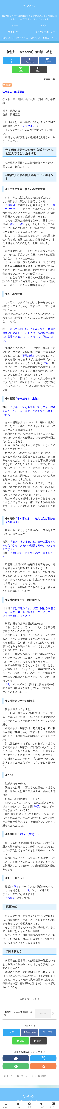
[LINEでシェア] (20, 69)
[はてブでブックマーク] (47, 60)
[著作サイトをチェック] (16, 1058)
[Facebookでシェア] (29, 60)
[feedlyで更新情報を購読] (16, 1066)
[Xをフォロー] (43, 1058)
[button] (38, 69)
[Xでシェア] (11, 60)
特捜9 (7, 85)
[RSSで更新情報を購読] (43, 1066)
